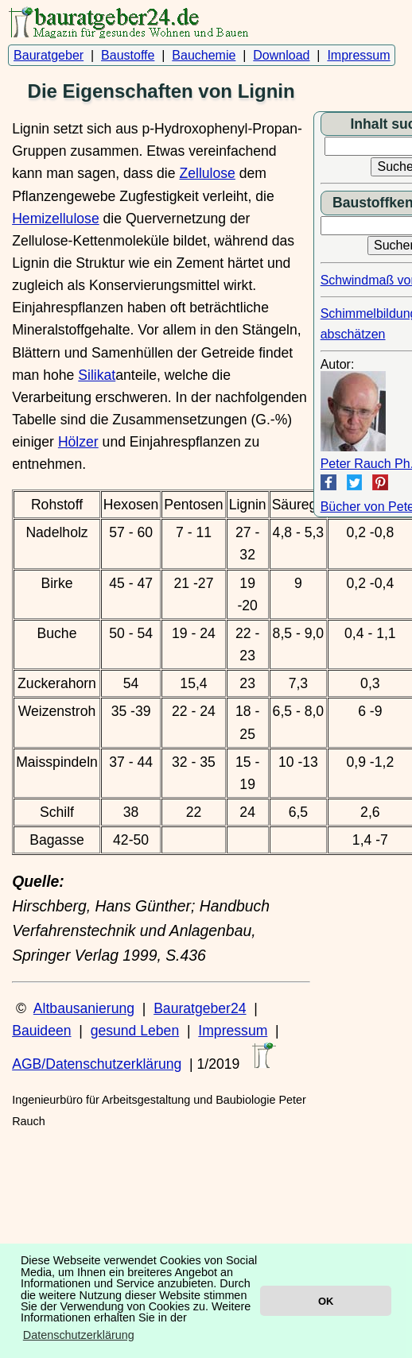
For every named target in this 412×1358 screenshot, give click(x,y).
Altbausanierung (83, 1008)
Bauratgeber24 (200, 1008)
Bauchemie (203, 55)
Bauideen (41, 1031)
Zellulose (207, 173)
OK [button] (325, 1301)
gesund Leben (135, 1031)
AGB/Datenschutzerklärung (96, 1064)
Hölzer (78, 442)
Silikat (96, 375)
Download (281, 55)
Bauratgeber (49, 55)
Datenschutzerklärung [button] (78, 1335)
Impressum (358, 55)
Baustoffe (127, 55)
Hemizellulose (55, 218)
